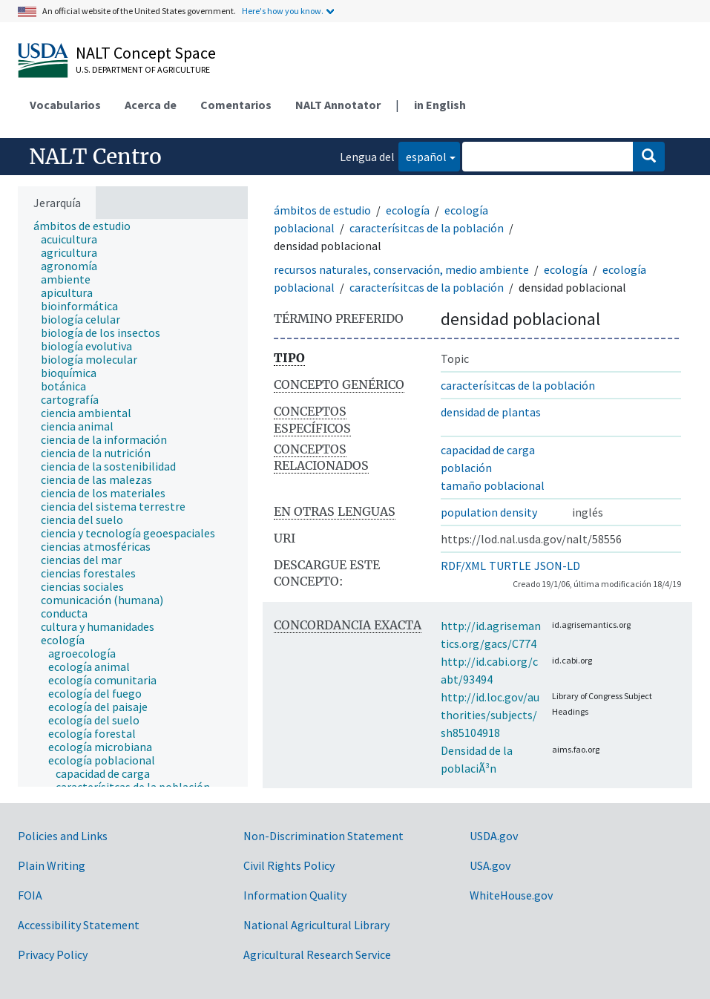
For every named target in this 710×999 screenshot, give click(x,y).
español (422, 155)
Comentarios (236, 104)
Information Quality (294, 895)
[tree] (133, 503)
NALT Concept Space (146, 52)
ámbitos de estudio (322, 210)
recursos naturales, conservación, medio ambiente (401, 269)
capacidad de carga (488, 449)
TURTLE (510, 565)
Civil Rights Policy (289, 865)
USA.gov (490, 865)
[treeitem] (88, 225)
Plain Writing (51, 865)
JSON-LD (557, 565)
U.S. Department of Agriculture (143, 69)
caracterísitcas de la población (426, 227)
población (466, 467)
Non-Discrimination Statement (323, 835)
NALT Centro (95, 156)
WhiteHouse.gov (511, 895)
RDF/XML (463, 565)
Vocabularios (65, 104)
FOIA (30, 895)
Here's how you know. (282, 10)
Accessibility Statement (78, 924)
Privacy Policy (53, 954)
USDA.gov (494, 835)
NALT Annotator (338, 104)
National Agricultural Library (316, 924)
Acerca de (151, 104)
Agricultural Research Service (317, 954)
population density (489, 512)
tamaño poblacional (493, 485)
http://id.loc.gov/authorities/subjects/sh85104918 (490, 715)
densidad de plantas (491, 411)
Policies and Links (63, 835)
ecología (408, 210)
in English (440, 104)
